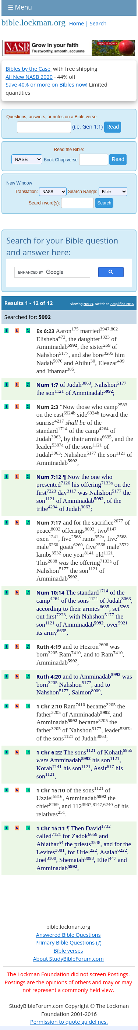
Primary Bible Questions (65, 942)
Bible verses (68, 950)
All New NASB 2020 (29, 76)
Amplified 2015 (122, 304)
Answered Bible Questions (68, 934)
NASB (88, 304)
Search (98, 23)
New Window (19, 183)
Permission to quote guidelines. (69, 1021)
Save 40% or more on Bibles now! (47, 84)
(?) (98, 942)
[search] (48, 272)
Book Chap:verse (61, 159)
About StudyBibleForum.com (68, 958)
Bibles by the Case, (29, 68)
